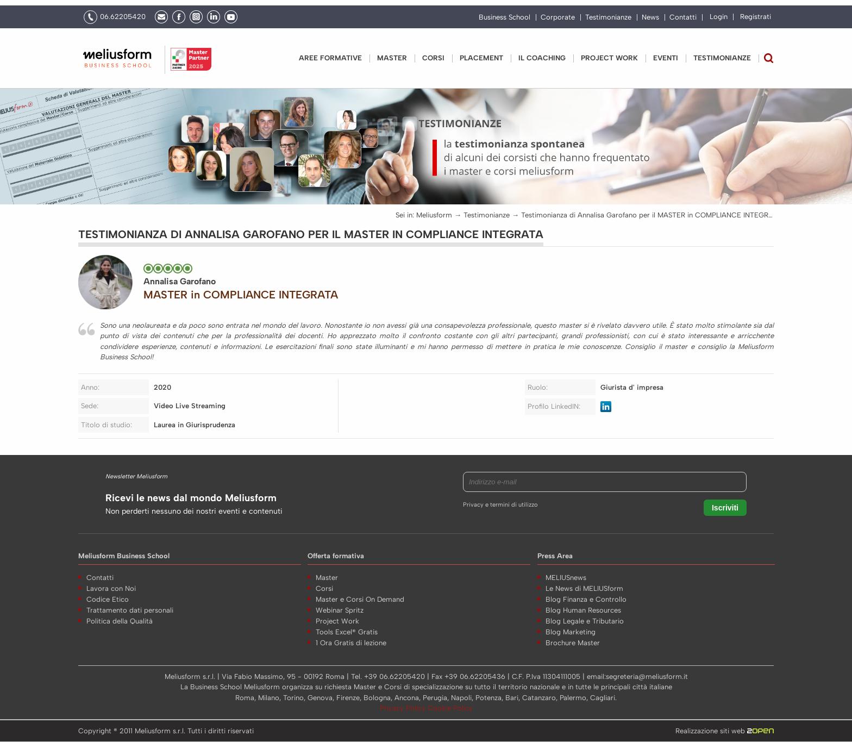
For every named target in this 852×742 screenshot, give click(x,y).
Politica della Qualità (119, 621)
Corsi (433, 58)
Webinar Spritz (340, 610)
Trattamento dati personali (129, 610)
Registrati (755, 17)
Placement (481, 58)
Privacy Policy (404, 708)
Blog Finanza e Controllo (586, 599)
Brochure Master (573, 643)
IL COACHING (542, 58)
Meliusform (434, 215)
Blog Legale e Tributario (585, 621)
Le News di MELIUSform (584, 588)
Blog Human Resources (583, 610)
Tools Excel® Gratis (347, 632)
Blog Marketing (571, 632)
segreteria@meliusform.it (647, 676)
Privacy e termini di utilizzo (500, 504)
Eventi (665, 58)
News (650, 17)
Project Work (337, 621)
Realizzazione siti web (724, 731)
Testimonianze (608, 17)
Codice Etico (107, 599)
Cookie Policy (450, 708)
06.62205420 (123, 17)
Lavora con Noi (111, 588)
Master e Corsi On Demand (360, 599)
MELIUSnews (566, 577)
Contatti (683, 17)
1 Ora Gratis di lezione (351, 643)
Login (719, 17)
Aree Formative (330, 58)
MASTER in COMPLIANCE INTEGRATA (240, 294)
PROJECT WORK (609, 58)
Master (392, 58)
